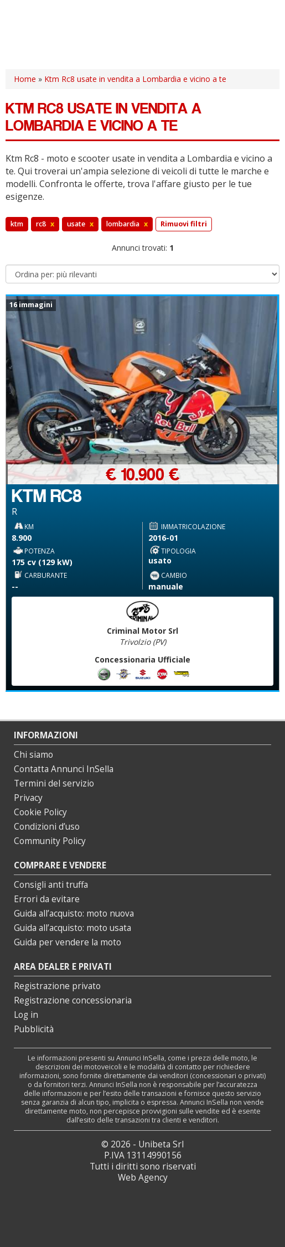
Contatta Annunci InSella (63, 769)
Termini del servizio (54, 783)
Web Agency (143, 1177)
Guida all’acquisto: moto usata (72, 928)
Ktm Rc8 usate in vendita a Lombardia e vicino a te (135, 79)
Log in (26, 1015)
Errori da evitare (47, 899)
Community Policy (50, 841)
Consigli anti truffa (51, 885)
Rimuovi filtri (183, 224)
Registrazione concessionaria (73, 1000)
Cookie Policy (40, 812)
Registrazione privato (57, 986)
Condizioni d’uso (47, 826)
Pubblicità (34, 1029)
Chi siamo (33, 754)
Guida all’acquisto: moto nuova (74, 913)
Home (25, 79)
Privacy (28, 798)
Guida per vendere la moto (67, 942)
